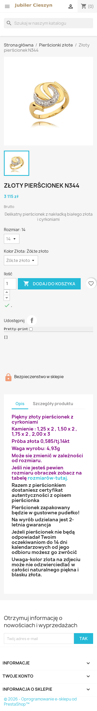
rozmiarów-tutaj (47, 478)
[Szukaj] (48, 23)
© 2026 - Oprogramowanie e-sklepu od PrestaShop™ (40, 701)
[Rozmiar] (11, 239)
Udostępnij (32, 320)
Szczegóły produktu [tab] (53, 403)
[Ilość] (10, 283)
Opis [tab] (20, 403)
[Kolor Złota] (21, 260)
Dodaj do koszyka (49, 283)
